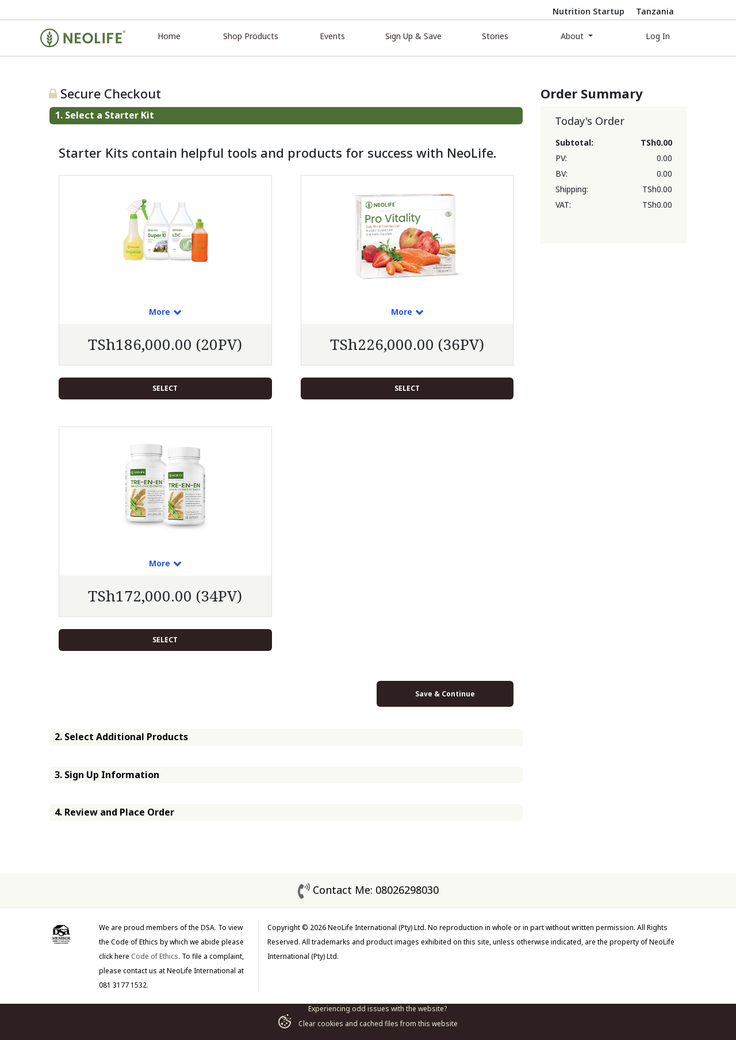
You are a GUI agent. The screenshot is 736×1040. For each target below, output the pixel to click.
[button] (286, 115)
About (573, 36)
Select (165, 388)
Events (332, 36)
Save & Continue (445, 694)
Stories (495, 36)
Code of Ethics (154, 956)
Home (169, 36)
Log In (658, 36)
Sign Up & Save (413, 36)
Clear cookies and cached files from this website (368, 1023)
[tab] (286, 115)
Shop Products (250, 36)
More (159, 311)
